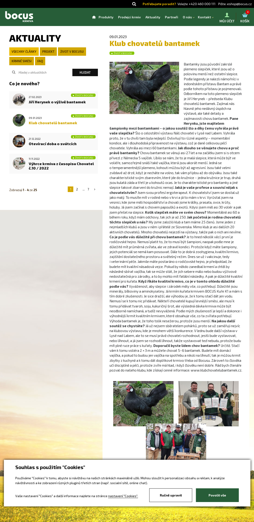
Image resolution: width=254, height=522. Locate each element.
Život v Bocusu (72, 51)
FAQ (40, 61)
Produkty (106, 17)
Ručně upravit (171, 495)
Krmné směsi (22, 61)
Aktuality (152, 17)
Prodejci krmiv (129, 17)
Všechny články (24, 51)
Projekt (48, 51)
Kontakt (204, 17)
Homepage (94, 17)
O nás (187, 17)
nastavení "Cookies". (123, 496)
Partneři (171, 17)
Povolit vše (217, 495)
